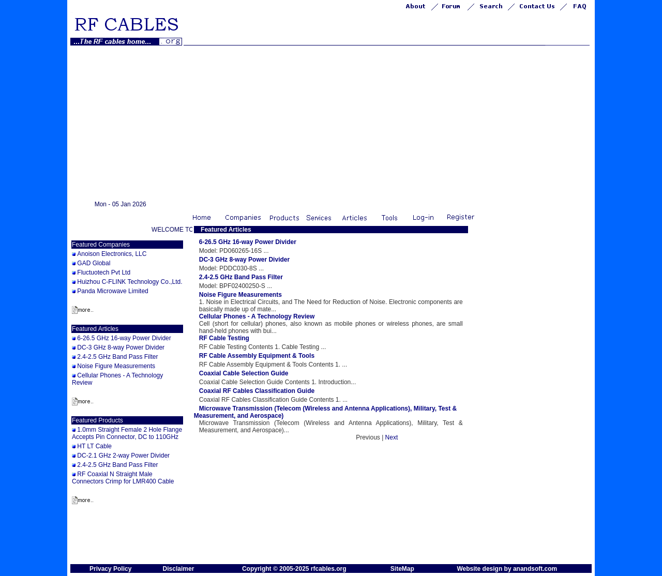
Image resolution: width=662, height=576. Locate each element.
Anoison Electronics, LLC (111, 253)
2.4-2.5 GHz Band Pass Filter (117, 356)
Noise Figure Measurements (116, 366)
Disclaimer (178, 568)
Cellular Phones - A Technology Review (257, 316)
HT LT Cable (94, 446)
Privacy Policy (110, 568)
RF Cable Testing (224, 338)
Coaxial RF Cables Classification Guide (256, 391)
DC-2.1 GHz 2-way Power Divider (123, 455)
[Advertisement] (331, 123)
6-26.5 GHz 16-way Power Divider (124, 338)
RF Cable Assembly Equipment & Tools (256, 355)
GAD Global (93, 263)
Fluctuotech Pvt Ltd (103, 272)
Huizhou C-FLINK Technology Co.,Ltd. (129, 281)
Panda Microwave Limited (112, 291)
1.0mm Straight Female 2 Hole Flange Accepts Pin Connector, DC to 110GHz (127, 433)
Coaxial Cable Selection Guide (244, 373)
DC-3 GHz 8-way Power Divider (120, 347)
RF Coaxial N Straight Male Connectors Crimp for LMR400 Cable (123, 478)
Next (391, 437)
